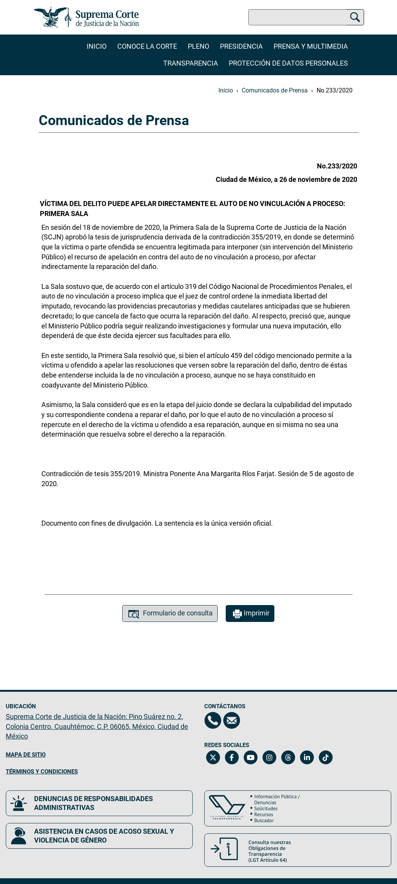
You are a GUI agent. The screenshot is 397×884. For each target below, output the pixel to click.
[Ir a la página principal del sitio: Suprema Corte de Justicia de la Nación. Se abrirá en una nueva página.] (86, 17)
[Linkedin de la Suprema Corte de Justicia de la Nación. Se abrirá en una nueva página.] (306, 757)
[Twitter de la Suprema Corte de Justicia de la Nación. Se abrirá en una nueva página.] (212, 757)
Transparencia (190, 63)
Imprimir (250, 614)
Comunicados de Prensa (275, 90)
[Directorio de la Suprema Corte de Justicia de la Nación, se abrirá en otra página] (212, 720)
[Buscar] (355, 16)
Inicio (97, 46)
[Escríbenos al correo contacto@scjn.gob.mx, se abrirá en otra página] (231, 720)
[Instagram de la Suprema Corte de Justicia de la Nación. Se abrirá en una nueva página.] (269, 757)
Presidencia (241, 46)
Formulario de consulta (170, 614)
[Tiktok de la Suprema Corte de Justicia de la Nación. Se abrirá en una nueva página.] (325, 757)
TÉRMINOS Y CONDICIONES (42, 771)
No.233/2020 (335, 90)
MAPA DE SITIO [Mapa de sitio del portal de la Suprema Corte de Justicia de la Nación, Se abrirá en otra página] (26, 754)
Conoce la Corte (147, 46)
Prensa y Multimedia (311, 46)
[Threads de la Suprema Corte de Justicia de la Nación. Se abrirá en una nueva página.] (288, 757)
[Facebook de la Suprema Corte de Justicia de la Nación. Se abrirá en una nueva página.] (231, 757)
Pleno (198, 46)
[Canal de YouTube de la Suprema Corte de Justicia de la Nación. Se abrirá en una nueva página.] (250, 757)
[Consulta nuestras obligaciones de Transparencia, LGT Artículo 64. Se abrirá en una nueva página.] (297, 850)
